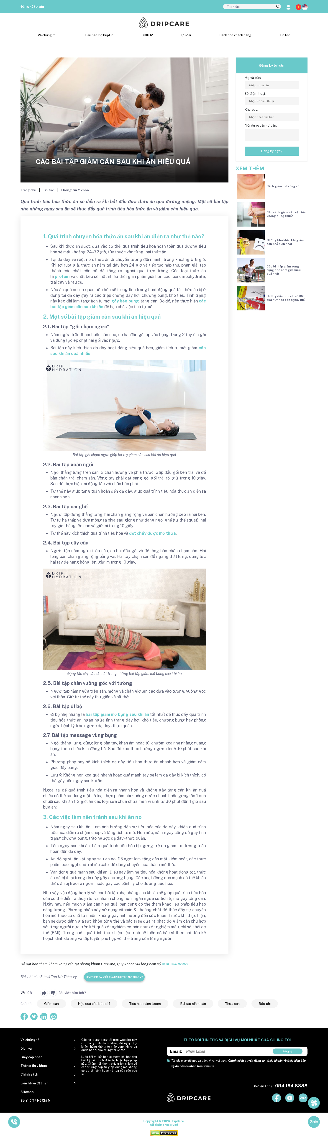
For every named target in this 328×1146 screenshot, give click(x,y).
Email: (176, 1051)
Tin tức (284, 35)
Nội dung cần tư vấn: (261, 125)
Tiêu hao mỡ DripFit (99, 35)
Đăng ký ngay (271, 151)
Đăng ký (287, 1051)
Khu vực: (251, 109)
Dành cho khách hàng (235, 35)
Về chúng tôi (47, 35)
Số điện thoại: (255, 93)
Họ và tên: (253, 78)
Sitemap (27, 1092)
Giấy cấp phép (31, 1057)
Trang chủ (28, 190)
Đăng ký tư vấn (32, 6)
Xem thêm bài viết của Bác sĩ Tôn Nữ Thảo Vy (114, 977)
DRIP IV (147, 35)
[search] (278, 7)
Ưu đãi (186, 35)
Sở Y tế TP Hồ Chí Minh (38, 1100)
